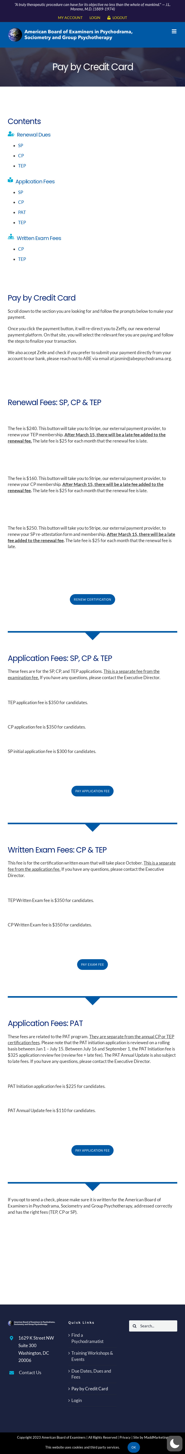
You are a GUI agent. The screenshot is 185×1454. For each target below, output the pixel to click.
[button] (174, 1443)
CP (21, 155)
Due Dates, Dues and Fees (91, 1374)
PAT (22, 212)
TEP (22, 165)
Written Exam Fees (39, 238)
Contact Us (30, 1372)
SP (20, 145)
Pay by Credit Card (89, 1388)
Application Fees (35, 181)
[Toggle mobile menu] (174, 31)
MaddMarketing (156, 1437)
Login (76, 1400)
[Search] (134, 1326)
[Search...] (153, 1326)
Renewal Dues (34, 134)
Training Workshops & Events (92, 1356)
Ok (133, 1447)
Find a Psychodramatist (87, 1338)
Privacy (125, 1437)
